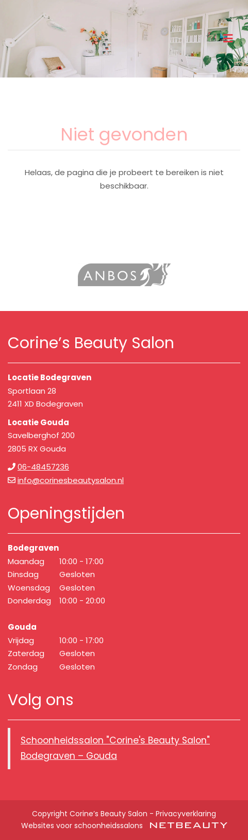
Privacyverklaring (186, 813)
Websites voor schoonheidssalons (124, 825)
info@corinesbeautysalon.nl (71, 480)
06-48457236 (43, 466)
